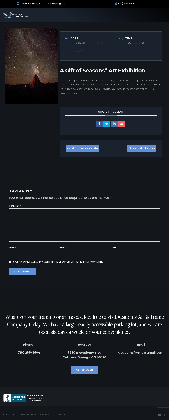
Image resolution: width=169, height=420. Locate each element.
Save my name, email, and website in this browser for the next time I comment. (58, 261)
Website (116, 247)
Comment (15, 205)
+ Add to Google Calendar (87, 148)
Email (64, 247)
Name (12, 247)
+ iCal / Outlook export (137, 148)
